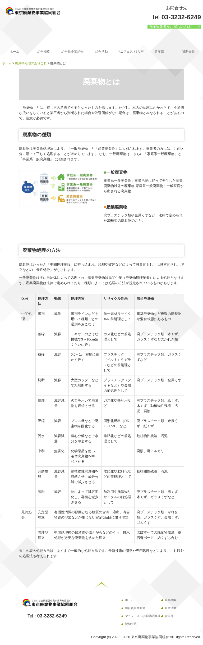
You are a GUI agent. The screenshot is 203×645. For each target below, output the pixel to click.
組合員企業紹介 (72, 51)
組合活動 (101, 51)
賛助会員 (188, 51)
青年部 (159, 51)
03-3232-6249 (181, 17)
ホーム (14, 51)
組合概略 (43, 51)
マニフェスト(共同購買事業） (130, 51)
